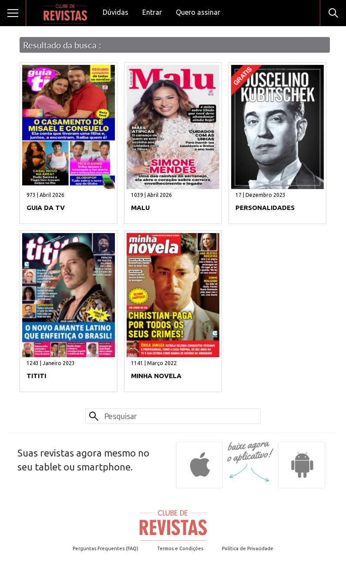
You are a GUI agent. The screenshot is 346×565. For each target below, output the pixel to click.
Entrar (152, 12)
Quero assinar (198, 12)
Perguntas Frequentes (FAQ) (105, 548)
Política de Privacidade (247, 548)
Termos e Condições (180, 548)
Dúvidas (115, 12)
